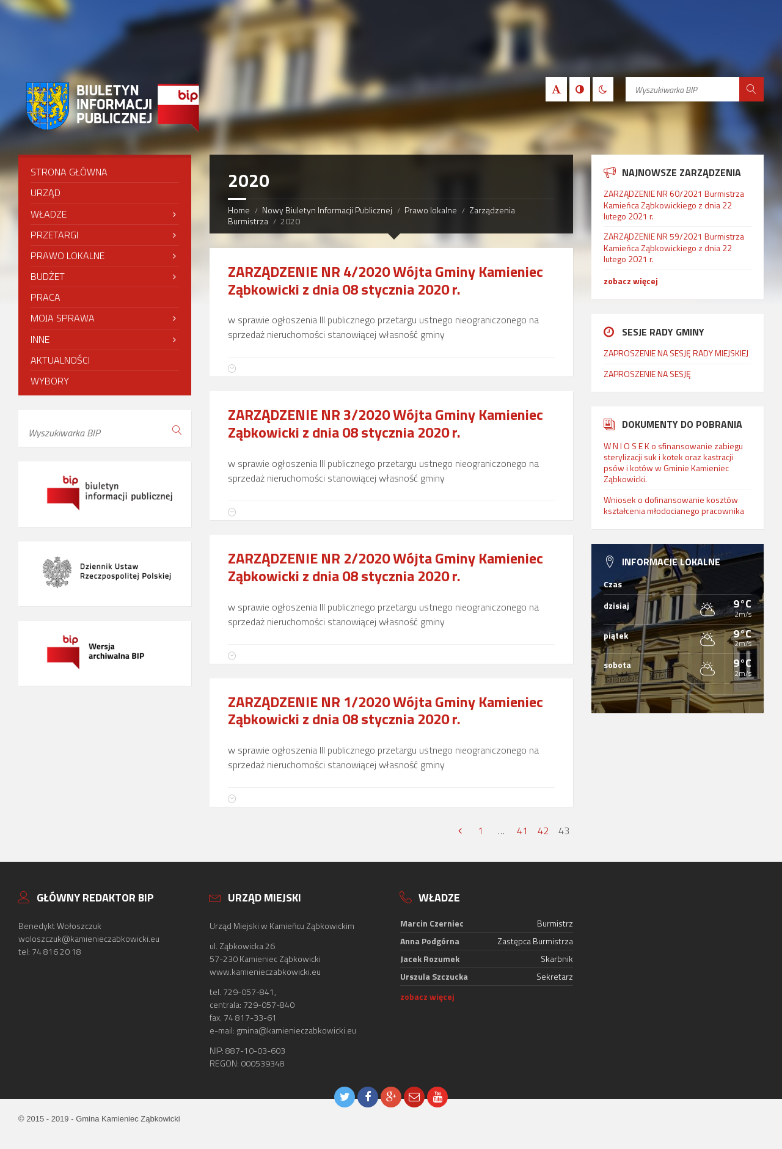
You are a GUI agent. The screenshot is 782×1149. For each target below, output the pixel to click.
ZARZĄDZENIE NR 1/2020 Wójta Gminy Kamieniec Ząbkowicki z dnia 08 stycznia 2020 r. (385, 710)
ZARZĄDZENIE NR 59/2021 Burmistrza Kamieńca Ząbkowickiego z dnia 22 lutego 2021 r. (674, 247)
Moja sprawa (63, 317)
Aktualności (60, 360)
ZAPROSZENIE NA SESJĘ (647, 373)
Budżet (48, 276)
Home (239, 210)
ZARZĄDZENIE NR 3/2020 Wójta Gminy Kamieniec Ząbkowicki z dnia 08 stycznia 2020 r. (385, 423)
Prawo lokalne (430, 210)
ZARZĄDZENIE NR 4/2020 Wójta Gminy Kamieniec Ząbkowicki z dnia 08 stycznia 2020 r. (385, 280)
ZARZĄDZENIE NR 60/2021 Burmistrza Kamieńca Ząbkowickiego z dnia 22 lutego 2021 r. (674, 204)
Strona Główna (69, 171)
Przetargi (54, 234)
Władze (49, 214)
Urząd (45, 192)
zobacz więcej (631, 280)
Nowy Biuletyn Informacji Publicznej (327, 210)
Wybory (50, 380)
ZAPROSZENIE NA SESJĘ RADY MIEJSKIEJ (676, 353)
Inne (40, 339)
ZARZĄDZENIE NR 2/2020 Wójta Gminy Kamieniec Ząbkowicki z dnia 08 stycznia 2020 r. (385, 567)
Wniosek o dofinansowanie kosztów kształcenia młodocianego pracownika (674, 505)
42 (543, 830)
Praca (45, 297)
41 (522, 830)
